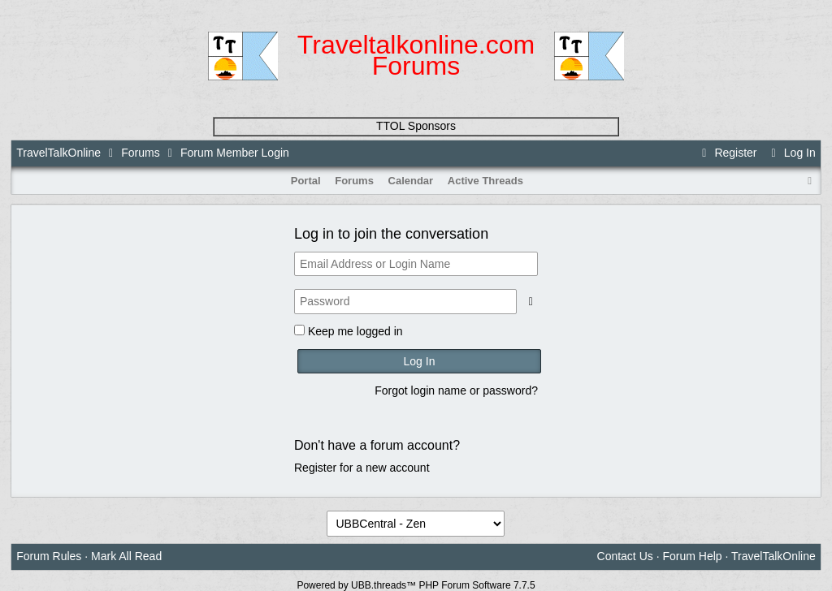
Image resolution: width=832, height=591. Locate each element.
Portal (306, 181)
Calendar (411, 181)
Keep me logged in (355, 331)
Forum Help (692, 556)
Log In (790, 152)
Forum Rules (48, 556)
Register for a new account (362, 467)
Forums (140, 152)
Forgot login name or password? (456, 390)
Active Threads (485, 181)
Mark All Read (126, 556)
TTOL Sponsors (416, 125)
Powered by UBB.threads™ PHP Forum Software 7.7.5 (416, 585)
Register (727, 152)
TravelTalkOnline (58, 152)
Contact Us (625, 556)
